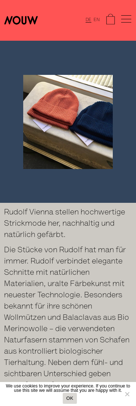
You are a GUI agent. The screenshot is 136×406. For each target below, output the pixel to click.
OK (69, 398)
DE (88, 20)
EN (97, 20)
